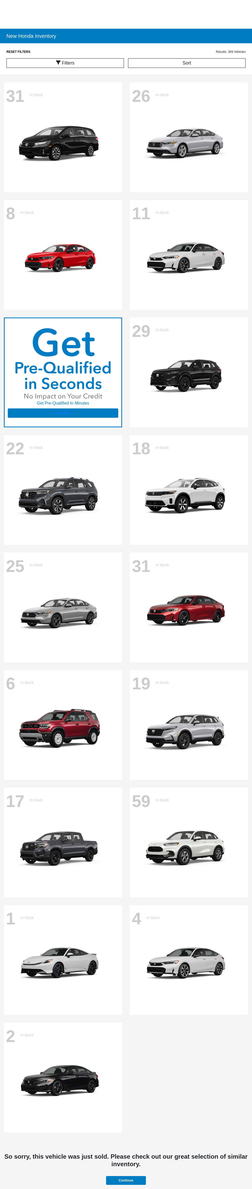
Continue (126, 1180)
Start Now (63, 413)
